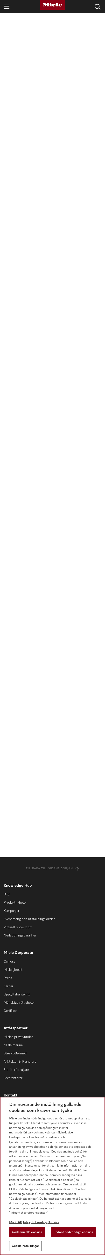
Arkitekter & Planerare (20, 1061)
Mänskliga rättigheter (19, 1002)
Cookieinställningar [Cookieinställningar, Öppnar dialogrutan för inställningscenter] (25, 1246)
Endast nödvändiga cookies (73, 1232)
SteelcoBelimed (15, 1053)
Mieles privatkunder (18, 1037)
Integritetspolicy (35, 1222)
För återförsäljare (16, 1070)
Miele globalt (13, 970)
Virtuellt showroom (18, 927)
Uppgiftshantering (17, 994)
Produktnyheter (15, 902)
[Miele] (53, 5)
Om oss (9, 961)
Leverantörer (13, 1078)
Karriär (8, 986)
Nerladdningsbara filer (20, 935)
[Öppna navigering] (6, 6)
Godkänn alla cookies (27, 1232)
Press (8, 978)
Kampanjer (11, 911)
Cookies (53, 1222)
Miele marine (13, 1045)
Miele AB (15, 1222)
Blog (7, 894)
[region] (52, 1176)
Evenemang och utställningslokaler (29, 919)
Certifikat (10, 1011)
